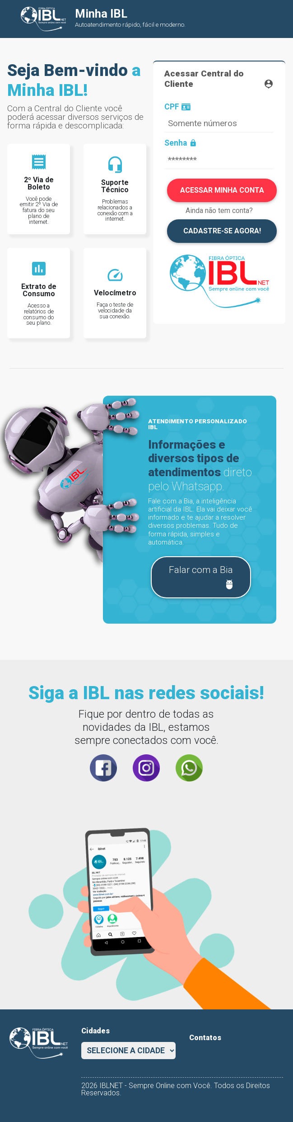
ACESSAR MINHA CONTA (222, 190)
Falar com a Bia (202, 577)
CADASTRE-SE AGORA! (222, 231)
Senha (180, 143)
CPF (177, 107)
